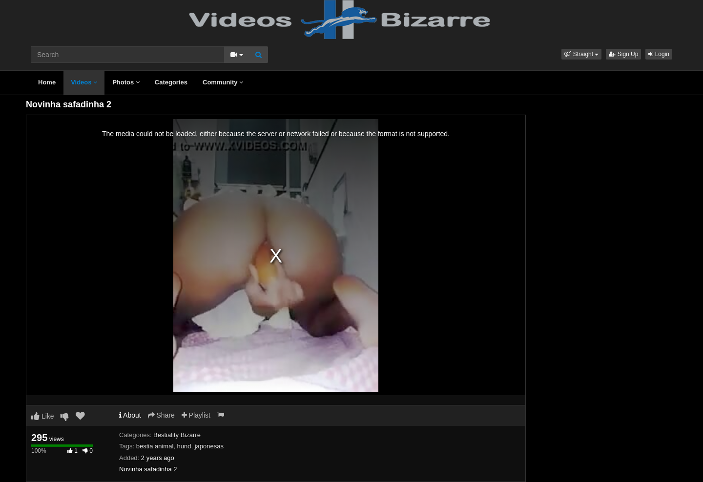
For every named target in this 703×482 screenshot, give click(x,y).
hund (184, 446)
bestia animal (155, 446)
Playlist (196, 415)
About (130, 415)
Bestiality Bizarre (177, 435)
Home (47, 82)
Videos (84, 82)
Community (223, 82)
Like (42, 416)
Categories (171, 82)
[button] (581, 54)
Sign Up (623, 54)
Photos (126, 82)
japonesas (209, 446)
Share (161, 415)
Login (658, 54)
